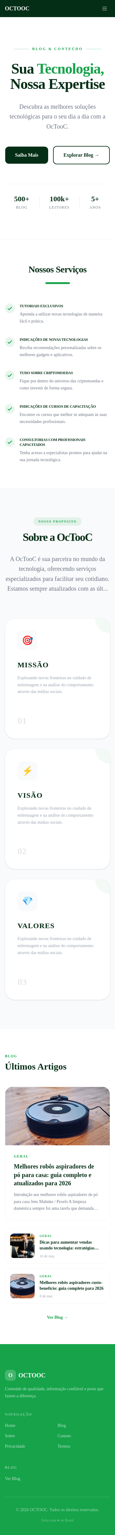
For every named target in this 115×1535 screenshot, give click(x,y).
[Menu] (104, 8)
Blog (62, 1425)
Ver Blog (12, 1478)
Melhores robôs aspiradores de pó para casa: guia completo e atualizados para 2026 (54, 1175)
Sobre (10, 1436)
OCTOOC (17, 8)
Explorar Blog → (81, 155)
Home (10, 1425)
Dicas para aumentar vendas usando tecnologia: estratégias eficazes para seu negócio (67, 1248)
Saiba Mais (26, 155)
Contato (64, 1436)
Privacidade (15, 1446)
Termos (64, 1446)
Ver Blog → (57, 1317)
